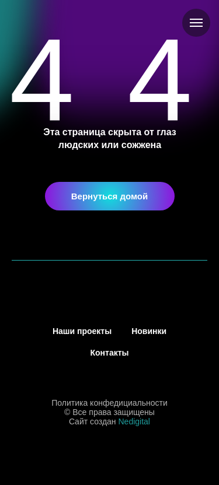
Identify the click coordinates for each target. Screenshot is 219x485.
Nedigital (134, 421)
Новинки (148, 331)
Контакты (109, 352)
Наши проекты (82, 331)
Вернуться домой (109, 196)
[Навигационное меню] (196, 23)
